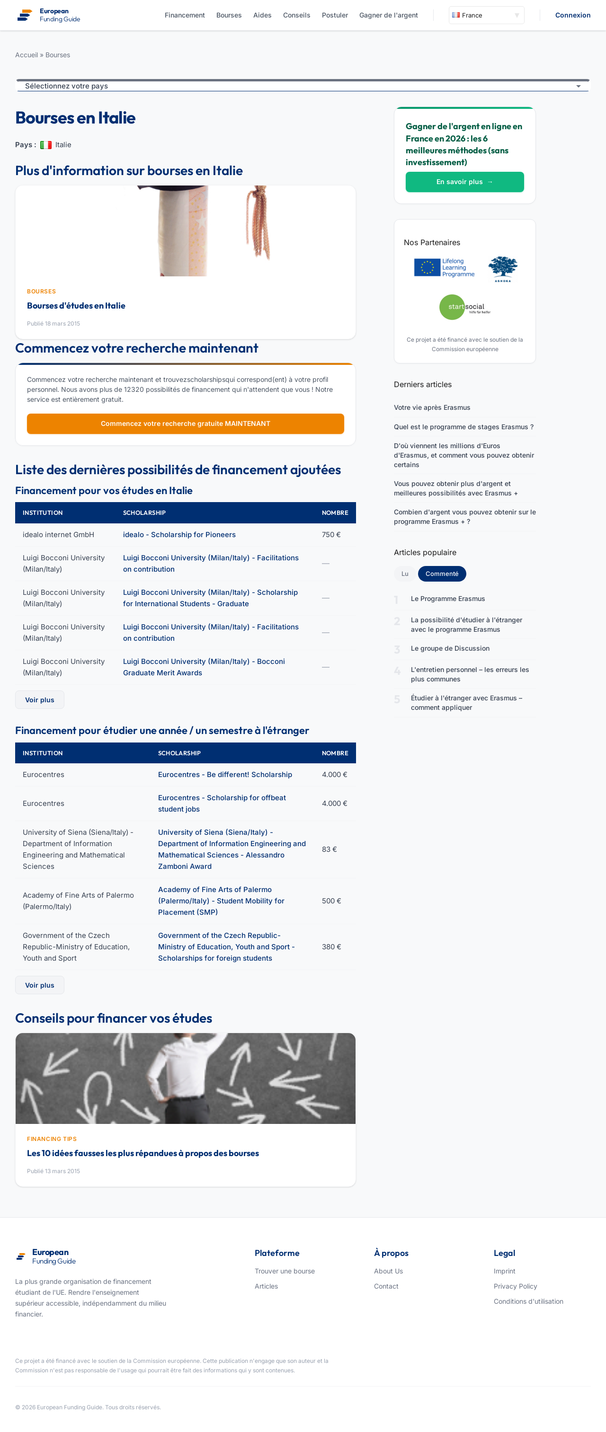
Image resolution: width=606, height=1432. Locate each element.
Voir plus (39, 700)
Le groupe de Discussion (450, 648)
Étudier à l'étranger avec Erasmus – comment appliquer (466, 702)
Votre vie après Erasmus (432, 407)
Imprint (505, 1271)
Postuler (335, 15)
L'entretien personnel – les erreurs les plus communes (470, 674)
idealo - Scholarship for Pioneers (179, 534)
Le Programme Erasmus (448, 598)
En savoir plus (465, 181)
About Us (388, 1271)
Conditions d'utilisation (528, 1301)
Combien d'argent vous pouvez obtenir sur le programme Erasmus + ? (465, 516)
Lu (405, 573)
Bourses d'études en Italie (76, 305)
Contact (386, 1286)
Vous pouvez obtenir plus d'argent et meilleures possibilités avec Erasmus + (456, 488)
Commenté (446, 573)
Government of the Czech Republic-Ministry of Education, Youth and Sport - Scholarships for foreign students (226, 947)
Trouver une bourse (285, 1271)
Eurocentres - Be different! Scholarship (225, 774)
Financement (185, 15)
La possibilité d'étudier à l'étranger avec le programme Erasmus (466, 624)
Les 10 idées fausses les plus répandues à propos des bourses (143, 1153)
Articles (266, 1286)
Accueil (26, 55)
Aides (262, 15)
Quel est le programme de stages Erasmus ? (464, 427)
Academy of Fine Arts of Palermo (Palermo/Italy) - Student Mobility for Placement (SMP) (221, 901)
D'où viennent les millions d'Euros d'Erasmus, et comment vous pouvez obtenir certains (464, 455)
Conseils (297, 15)
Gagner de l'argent (388, 15)
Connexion (573, 15)
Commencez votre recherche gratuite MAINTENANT (185, 423)
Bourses (229, 15)
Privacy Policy (515, 1286)
